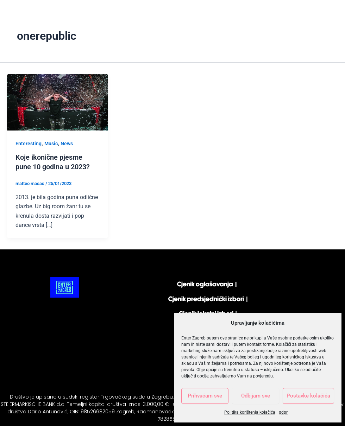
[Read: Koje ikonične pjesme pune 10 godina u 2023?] (57, 101)
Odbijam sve (255, 396)
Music (51, 143)
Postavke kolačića (308, 396)
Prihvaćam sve (205, 396)
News (67, 143)
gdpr (283, 412)
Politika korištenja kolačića (249, 412)
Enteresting (28, 143)
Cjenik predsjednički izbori (206, 298)
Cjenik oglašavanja (205, 284)
